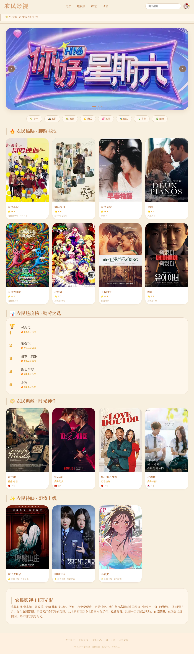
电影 (68, 6)
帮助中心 (97, 640)
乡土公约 (110, 640)
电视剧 (81, 6)
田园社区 (83, 640)
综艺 (94, 6)
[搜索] (163, 6)
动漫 (105, 6)
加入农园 (123, 640)
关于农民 (70, 640)
